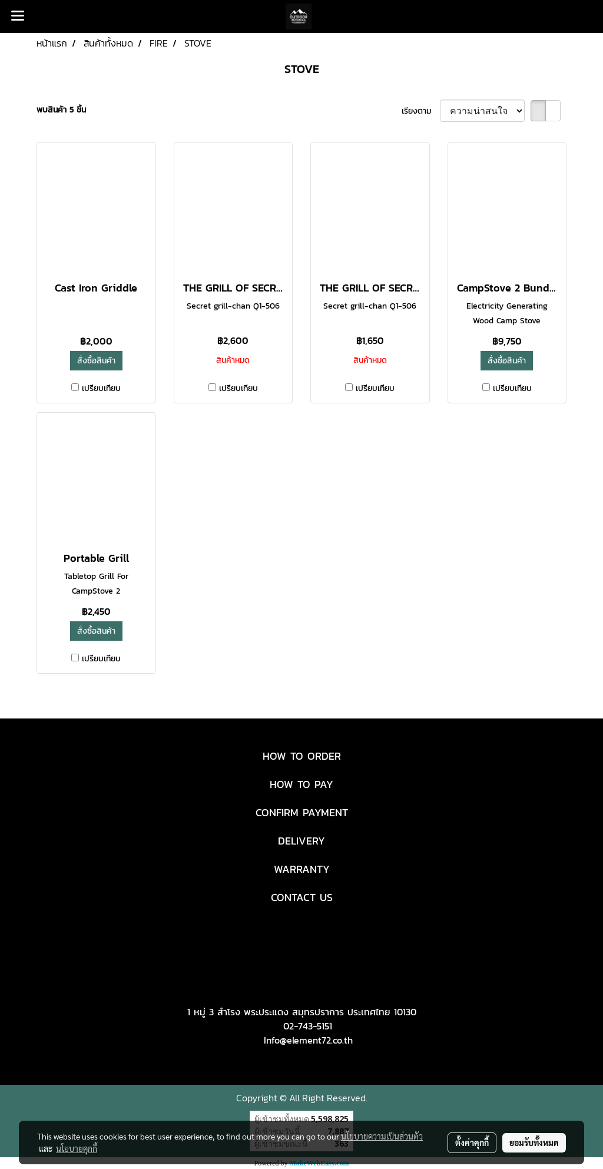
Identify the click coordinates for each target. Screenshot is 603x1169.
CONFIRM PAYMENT (302, 812)
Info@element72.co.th (308, 1040)
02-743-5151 (307, 1026)
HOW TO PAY (301, 784)
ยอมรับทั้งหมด (534, 1142)
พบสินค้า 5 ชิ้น (61, 110)
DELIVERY (301, 841)
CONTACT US (302, 897)
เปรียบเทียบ (101, 388)
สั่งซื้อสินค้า (96, 361)
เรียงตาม (421, 111)
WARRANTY (302, 869)
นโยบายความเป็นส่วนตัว (382, 1136)
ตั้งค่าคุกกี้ (472, 1142)
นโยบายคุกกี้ (76, 1148)
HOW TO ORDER (302, 756)
